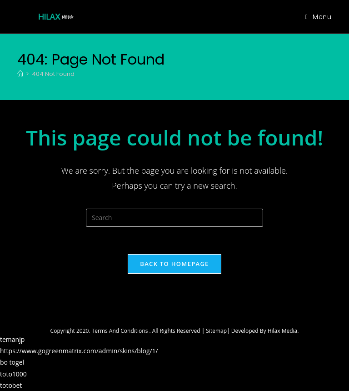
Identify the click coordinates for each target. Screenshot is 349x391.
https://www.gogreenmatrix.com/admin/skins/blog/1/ (79, 350)
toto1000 (13, 374)
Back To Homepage (174, 264)
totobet (11, 385)
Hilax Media (283, 331)
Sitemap (216, 331)
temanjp (12, 339)
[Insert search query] (174, 218)
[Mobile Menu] (318, 16)
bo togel (12, 362)
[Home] (20, 74)
